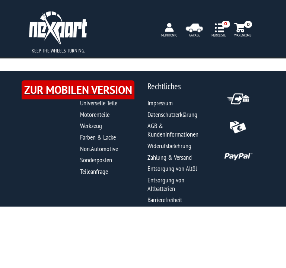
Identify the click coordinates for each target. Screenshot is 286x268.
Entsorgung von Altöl (172, 168)
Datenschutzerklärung (172, 114)
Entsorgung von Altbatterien (165, 184)
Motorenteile (94, 114)
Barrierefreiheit (164, 199)
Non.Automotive (99, 148)
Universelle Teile (98, 103)
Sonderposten (96, 160)
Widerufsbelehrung (169, 145)
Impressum (160, 103)
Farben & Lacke (98, 137)
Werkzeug (91, 125)
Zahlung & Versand (169, 157)
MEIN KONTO (169, 35)
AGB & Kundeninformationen (172, 129)
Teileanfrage (94, 171)
